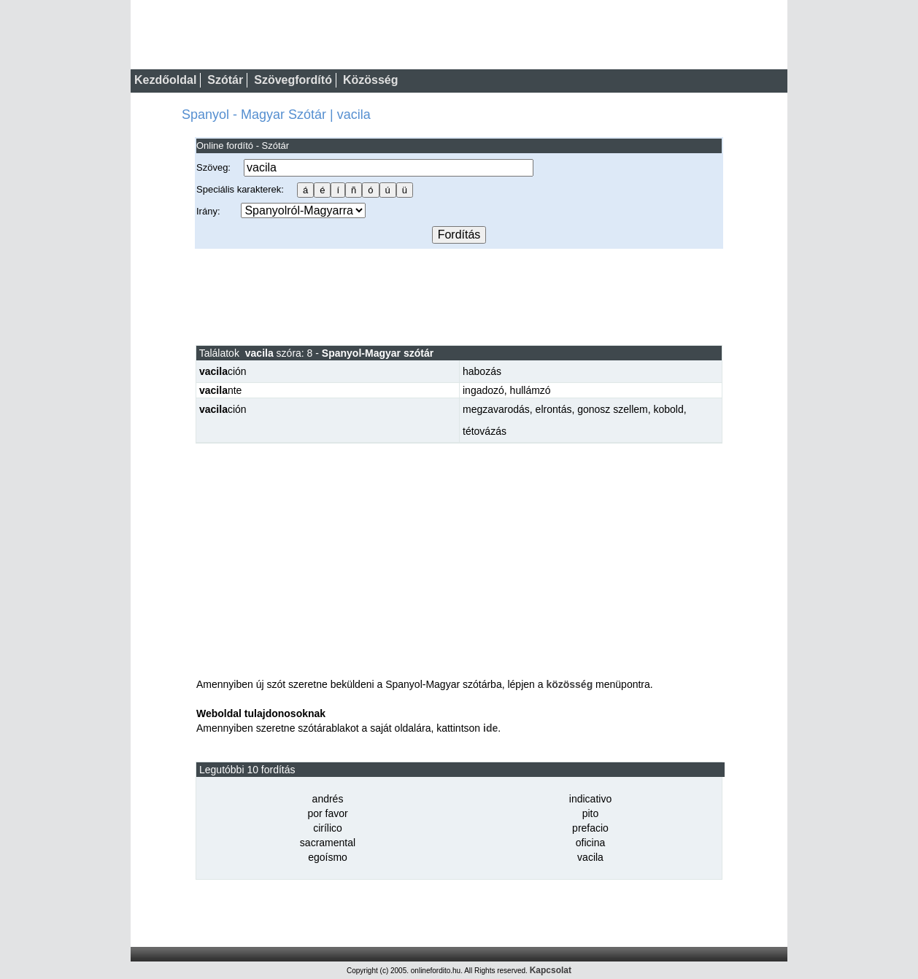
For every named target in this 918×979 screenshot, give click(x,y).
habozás (482, 371)
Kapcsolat (550, 970)
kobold (668, 409)
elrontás (554, 409)
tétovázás (484, 431)
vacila (590, 857)
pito (590, 813)
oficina (590, 842)
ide (490, 728)
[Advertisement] (459, 296)
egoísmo (327, 857)
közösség (569, 684)
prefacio (590, 828)
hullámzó (530, 390)
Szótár (225, 80)
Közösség (370, 80)
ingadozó (483, 390)
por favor (327, 813)
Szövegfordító (293, 80)
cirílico (327, 828)
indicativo (590, 799)
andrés (328, 799)
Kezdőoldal (165, 80)
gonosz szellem (612, 409)
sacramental (327, 842)
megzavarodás (496, 409)
